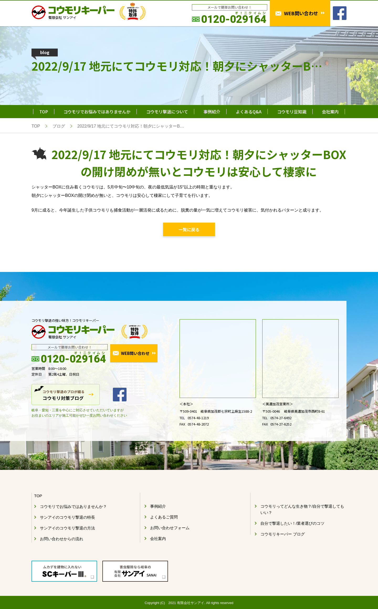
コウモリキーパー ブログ (282, 534)
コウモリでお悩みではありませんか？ (73, 506)
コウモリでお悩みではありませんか (97, 111)
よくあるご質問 (164, 517)
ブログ (58, 126)
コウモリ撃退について (167, 111)
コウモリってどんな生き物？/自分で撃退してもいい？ (302, 509)
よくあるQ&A (248, 111)
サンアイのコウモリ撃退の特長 (67, 517)
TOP (43, 111)
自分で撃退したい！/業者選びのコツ (292, 523)
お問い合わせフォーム (170, 528)
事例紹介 (211, 111)
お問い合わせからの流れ (61, 539)
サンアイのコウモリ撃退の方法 (67, 528)
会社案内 (330, 111)
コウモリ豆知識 (291, 111)
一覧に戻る (189, 229)
